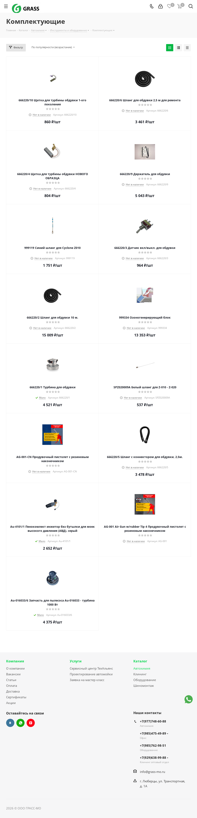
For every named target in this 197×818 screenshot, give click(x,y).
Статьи (11, 680)
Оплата (11, 686)
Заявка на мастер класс (87, 680)
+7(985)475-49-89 (154, 733)
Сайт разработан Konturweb (62, 808)
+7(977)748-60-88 (153, 721)
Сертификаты (16, 697)
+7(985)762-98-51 (153, 745)
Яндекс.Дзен (31, 723)
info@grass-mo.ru (152, 772)
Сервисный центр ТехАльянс (91, 668)
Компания (15, 661)
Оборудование (144, 680)
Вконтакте (10, 723)
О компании (15, 668)
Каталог (140, 661)
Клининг (139, 674)
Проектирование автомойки (91, 674)
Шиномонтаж (143, 686)
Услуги (76, 661)
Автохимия (141, 668)
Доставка (13, 691)
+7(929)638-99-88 (154, 757)
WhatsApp (20, 723)
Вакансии (13, 674)
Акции (11, 703)
